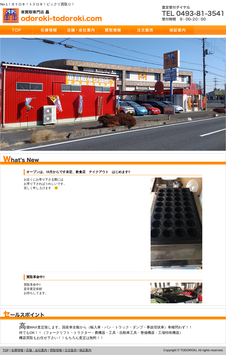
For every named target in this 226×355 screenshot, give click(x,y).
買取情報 (56, 350)
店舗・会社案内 (36, 350)
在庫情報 (17, 350)
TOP (6, 350)
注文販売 (71, 350)
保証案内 (85, 350)
